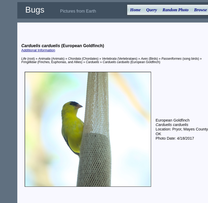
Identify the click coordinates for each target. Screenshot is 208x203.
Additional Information (38, 50)
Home (135, 10)
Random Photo (176, 10)
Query (151, 10)
